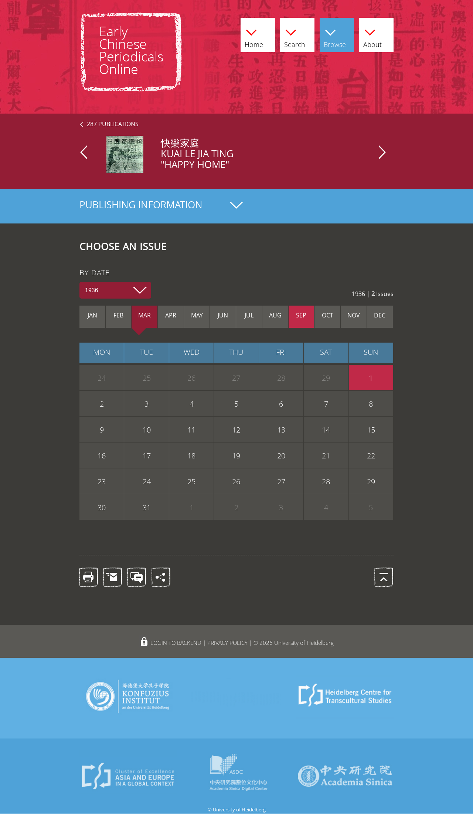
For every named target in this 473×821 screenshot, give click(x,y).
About (372, 37)
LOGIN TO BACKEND (175, 642)
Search (294, 37)
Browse (335, 37)
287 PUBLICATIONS (113, 124)
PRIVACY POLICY (227, 642)
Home (254, 37)
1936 (91, 290)
